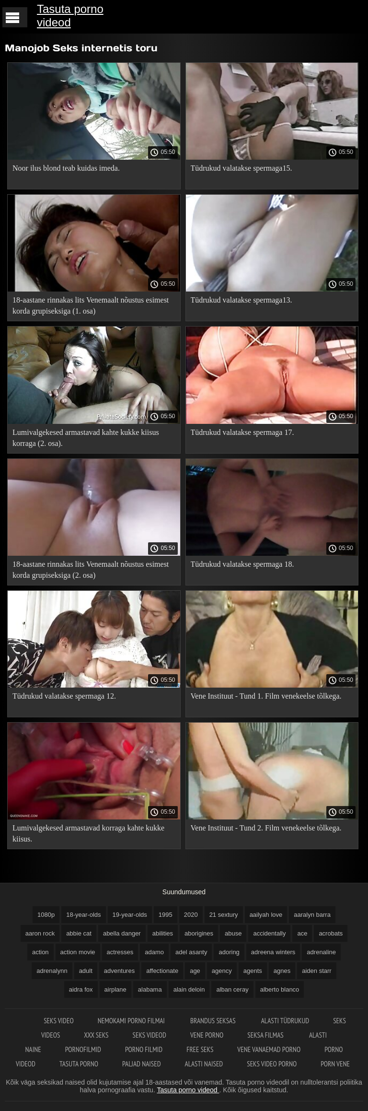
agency (222, 970)
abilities (162, 933)
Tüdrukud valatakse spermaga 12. (64, 696)
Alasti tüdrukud (285, 1020)
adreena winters (273, 952)
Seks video (58, 1020)
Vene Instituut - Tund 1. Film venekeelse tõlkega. (266, 696)
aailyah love (266, 914)
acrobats (331, 933)
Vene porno (206, 1035)
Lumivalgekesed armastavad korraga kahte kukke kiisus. (88, 833)
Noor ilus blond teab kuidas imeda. (66, 168)
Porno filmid (143, 1049)
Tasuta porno (78, 1063)
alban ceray (232, 989)
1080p (46, 914)
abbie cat (79, 933)
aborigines (198, 933)
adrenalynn (51, 970)
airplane (115, 989)
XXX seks (96, 1035)
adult (85, 970)
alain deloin (189, 989)
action (40, 952)
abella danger (122, 933)
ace (302, 933)
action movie (77, 952)
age (195, 970)
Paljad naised (141, 1063)
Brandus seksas (213, 1020)
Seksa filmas (266, 1035)
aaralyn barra (312, 914)
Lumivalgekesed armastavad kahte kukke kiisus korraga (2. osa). (85, 437)
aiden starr (316, 970)
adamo (154, 952)
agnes (282, 970)
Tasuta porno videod (70, 15)
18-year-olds (83, 914)
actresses (120, 952)
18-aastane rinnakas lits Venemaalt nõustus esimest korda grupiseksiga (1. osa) (90, 305)
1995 (165, 914)
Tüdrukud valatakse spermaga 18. (242, 564)
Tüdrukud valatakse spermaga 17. (242, 432)
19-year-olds (130, 914)
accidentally (269, 933)
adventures (119, 970)
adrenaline (321, 952)
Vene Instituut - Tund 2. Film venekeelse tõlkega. (266, 828)
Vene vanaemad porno (268, 1049)
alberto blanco (279, 989)
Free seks (199, 1049)
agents (252, 970)
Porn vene (335, 1063)
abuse (233, 933)
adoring (228, 952)
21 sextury (223, 914)
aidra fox (81, 989)
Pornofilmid (83, 1049)
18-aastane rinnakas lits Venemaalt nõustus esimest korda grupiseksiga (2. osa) (90, 569)
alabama (150, 989)
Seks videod (149, 1035)
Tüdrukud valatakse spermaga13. (241, 300)
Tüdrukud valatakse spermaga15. (241, 168)
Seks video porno (272, 1063)
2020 (191, 914)
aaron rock (40, 933)
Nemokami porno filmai (132, 1020)
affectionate (162, 970)
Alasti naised (204, 1063)
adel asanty (191, 952)
